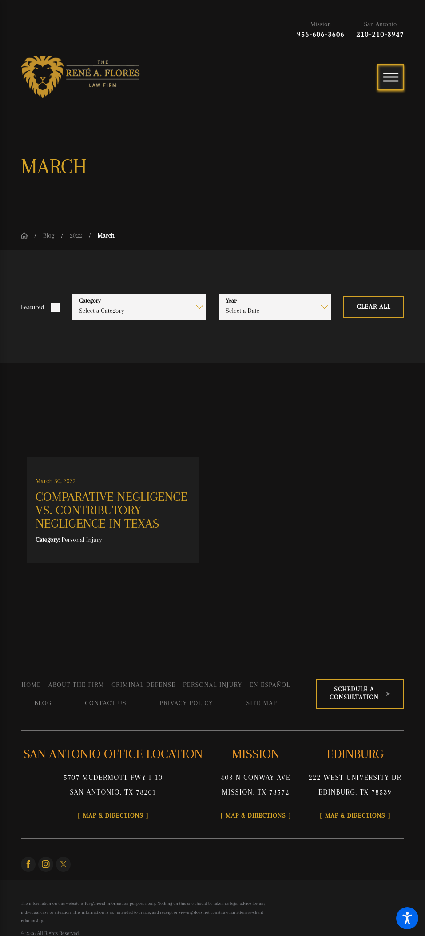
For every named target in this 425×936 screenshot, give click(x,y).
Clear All (374, 306)
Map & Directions (113, 815)
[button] (407, 918)
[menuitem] (31, 684)
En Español (270, 684)
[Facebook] (28, 864)
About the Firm (76, 684)
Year (231, 300)
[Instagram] (45, 864)
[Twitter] (63, 864)
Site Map (262, 702)
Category (90, 300)
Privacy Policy (186, 702)
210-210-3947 (380, 35)
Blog (49, 235)
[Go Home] (27, 235)
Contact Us (106, 702)
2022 (76, 235)
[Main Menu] (390, 77)
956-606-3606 (320, 35)
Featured (32, 307)
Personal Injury (212, 684)
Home (31, 684)
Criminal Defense (143, 684)
